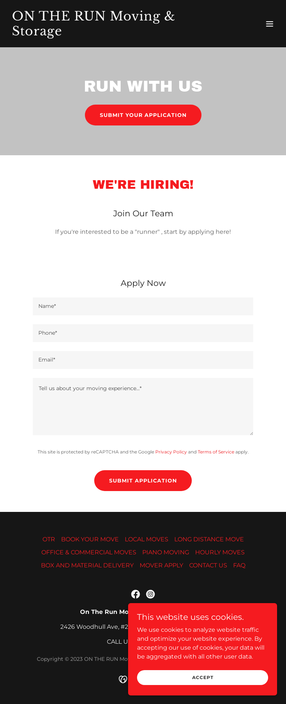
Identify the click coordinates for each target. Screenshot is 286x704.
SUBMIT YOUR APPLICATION (143, 115)
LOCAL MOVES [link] (146, 539)
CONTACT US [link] (208, 565)
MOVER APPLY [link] (161, 565)
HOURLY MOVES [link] (220, 552)
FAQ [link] (239, 565)
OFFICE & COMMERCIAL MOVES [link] (88, 552)
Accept (202, 677)
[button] (269, 23)
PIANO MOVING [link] (165, 552)
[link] (103, 33)
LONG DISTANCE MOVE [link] (209, 539)
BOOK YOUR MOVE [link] (90, 539)
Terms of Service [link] (216, 452)
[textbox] (143, 306)
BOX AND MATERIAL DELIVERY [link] (87, 565)
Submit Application (143, 480)
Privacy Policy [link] (171, 452)
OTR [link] (48, 539)
